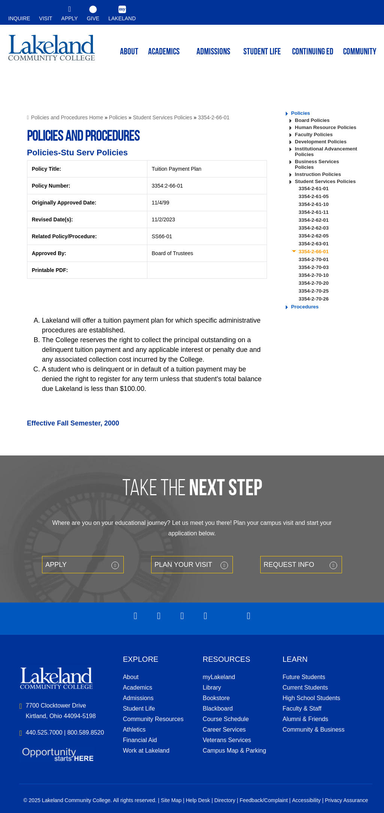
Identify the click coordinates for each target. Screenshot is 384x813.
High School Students (311, 698)
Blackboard (218, 708)
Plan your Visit (183, 564)
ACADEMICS (164, 52)
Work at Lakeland (146, 750)
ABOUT (129, 52)
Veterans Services (227, 740)
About (131, 677)
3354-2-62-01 (313, 220)
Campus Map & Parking (234, 750)
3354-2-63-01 (313, 243)
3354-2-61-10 (313, 204)
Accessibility (306, 800)
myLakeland (52, 51)
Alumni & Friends (305, 719)
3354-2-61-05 (313, 196)
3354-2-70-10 (313, 275)
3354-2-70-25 (313, 291)
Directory (225, 800)
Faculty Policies (314, 134)
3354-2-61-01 (313, 188)
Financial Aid (140, 740)
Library (212, 687)
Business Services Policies (317, 164)
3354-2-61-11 (313, 212)
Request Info (289, 564)
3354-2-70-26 (313, 299)
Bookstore (216, 698)
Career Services (224, 729)
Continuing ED (312, 52)
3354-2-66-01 (214, 117)
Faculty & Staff (301, 708)
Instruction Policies (318, 174)
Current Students (305, 687)
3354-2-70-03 (313, 267)
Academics (137, 687)
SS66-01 (162, 236)
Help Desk (198, 800)
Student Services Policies (162, 117)
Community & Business (313, 729)
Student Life (262, 52)
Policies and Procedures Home (67, 117)
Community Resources (153, 719)
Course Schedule (226, 719)
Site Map (171, 800)
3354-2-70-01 (313, 259)
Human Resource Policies (325, 127)
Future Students (303, 677)
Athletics (134, 729)
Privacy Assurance (346, 800)
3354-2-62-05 (313, 236)
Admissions (213, 52)
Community (359, 52)
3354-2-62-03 (313, 228)
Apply (56, 564)
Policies (118, 117)
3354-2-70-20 (313, 283)
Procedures (304, 307)
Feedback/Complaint (264, 800)
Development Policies (320, 141)
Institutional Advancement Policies (326, 151)
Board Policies (312, 120)
